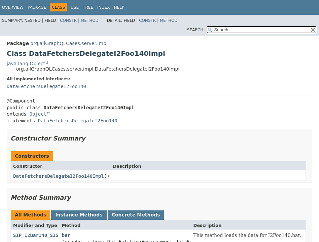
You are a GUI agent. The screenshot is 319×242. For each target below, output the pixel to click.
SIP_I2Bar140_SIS (36, 235)
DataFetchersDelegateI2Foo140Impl (58, 176)
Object (37, 114)
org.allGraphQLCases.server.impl (68, 43)
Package (37, 7)
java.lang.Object (26, 63)
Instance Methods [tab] (78, 214)
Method (90, 20)
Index (103, 7)
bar (66, 235)
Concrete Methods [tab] (136, 214)
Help (119, 7)
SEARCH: (196, 30)
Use (75, 7)
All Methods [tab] (30, 214)
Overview (13, 7)
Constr (68, 20)
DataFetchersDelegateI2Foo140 (46, 86)
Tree (88, 7)
